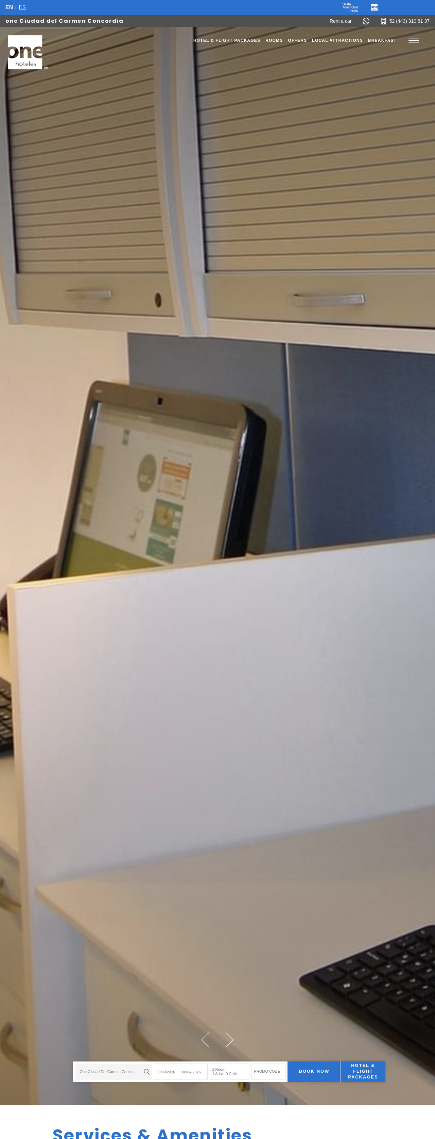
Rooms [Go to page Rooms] (274, 40)
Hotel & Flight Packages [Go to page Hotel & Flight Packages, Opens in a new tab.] (226, 40)
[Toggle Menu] (413, 40)
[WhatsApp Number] (366, 21)
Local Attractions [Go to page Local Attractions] (337, 40)
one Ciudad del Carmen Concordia (64, 21)
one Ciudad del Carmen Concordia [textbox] (97, 1065)
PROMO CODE (255, 1065)
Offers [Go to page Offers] (297, 40)
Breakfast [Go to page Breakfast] (382, 40)
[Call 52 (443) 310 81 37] (405, 21)
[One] (374, 7)
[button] (205, 1040)
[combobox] (102, 1065)
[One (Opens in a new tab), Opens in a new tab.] (350, 7)
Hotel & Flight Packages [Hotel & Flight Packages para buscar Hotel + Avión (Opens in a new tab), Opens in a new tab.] (351, 1065)
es (22, 7)
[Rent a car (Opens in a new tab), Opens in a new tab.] (340, 21)
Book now (302, 1065)
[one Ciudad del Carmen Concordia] (28, 52)
